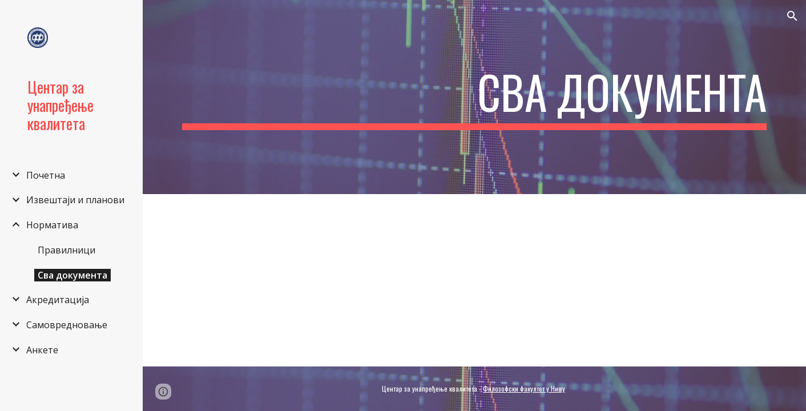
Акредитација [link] (57, 299)
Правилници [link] (66, 250)
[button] (792, 16)
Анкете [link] (42, 350)
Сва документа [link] (72, 275)
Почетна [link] (45, 175)
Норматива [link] (52, 225)
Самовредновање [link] (66, 325)
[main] (474, 97)
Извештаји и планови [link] (75, 200)
